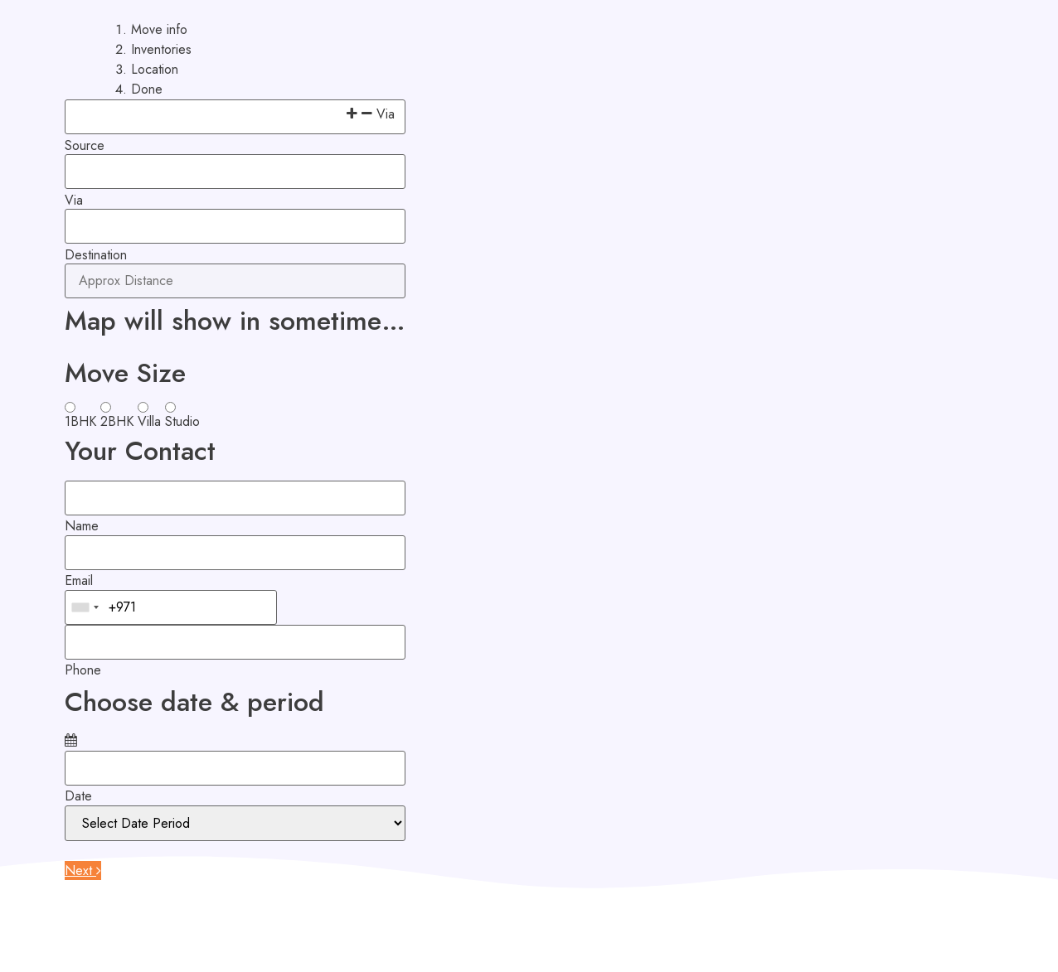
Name (82, 526)
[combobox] (85, 607)
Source (84, 145)
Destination (96, 255)
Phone (83, 670)
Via (74, 200)
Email (79, 581)
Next (83, 870)
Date (78, 796)
